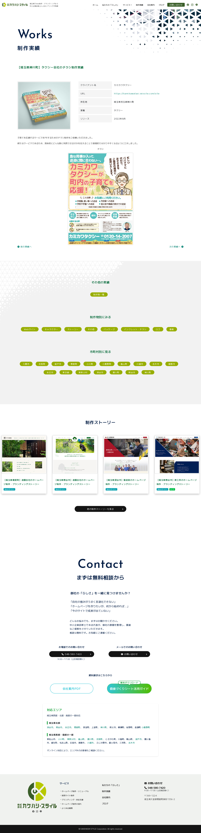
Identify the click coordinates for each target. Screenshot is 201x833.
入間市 (26, 363)
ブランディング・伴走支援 (72, 799)
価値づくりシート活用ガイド (129, 687)
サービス (126, 4)
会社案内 (151, 4)
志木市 (156, 363)
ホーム (95, 4)
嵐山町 (124, 363)
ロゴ (158, 329)
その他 (91, 329)
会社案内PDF (72, 688)
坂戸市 (58, 363)
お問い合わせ (176, 4)
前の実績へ (24, 246)
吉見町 (42, 363)
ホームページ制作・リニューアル (75, 791)
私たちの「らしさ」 (110, 4)
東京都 (66, 372)
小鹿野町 (106, 363)
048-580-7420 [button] (72, 654)
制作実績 (139, 4)
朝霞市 (171, 363)
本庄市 (50, 372)
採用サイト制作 (68, 795)
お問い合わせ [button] (129, 654)
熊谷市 (132, 372)
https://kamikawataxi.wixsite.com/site (136, 93)
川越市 (140, 363)
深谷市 (100, 372)
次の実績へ (176, 246)
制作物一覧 (98, 294)
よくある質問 (67, 808)
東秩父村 (83, 372)
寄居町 (74, 363)
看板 (171, 329)
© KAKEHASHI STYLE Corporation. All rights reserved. (101, 829)
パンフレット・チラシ (135, 329)
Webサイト (30, 329)
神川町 (148, 372)
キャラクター (51, 329)
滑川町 (116, 372)
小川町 (90, 363)
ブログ (161, 4)
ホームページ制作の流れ (72, 804)
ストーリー (73, 329)
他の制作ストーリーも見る (100, 508)
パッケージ (109, 329)
